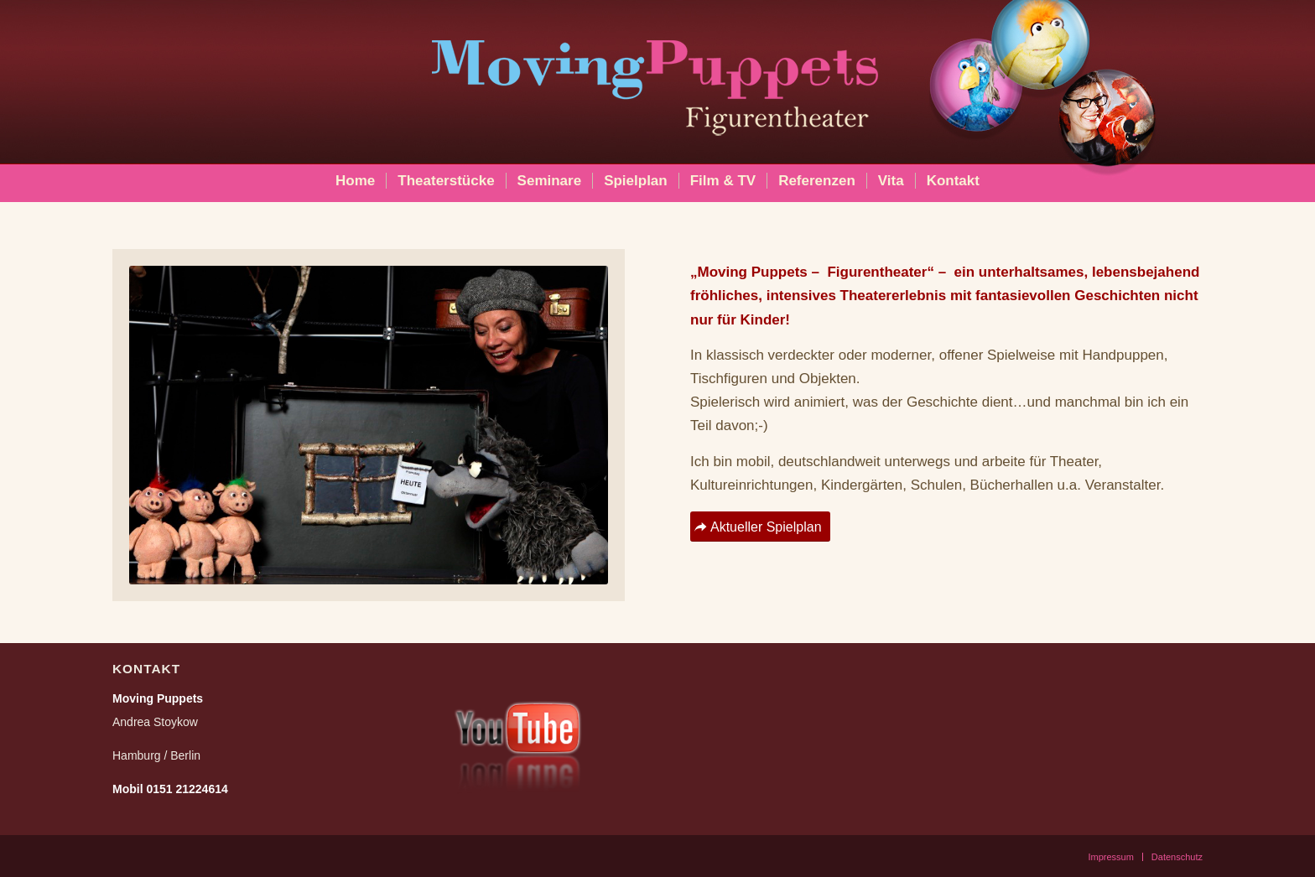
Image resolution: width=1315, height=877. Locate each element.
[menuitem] (355, 181)
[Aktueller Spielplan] (760, 526)
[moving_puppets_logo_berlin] (657, 80)
